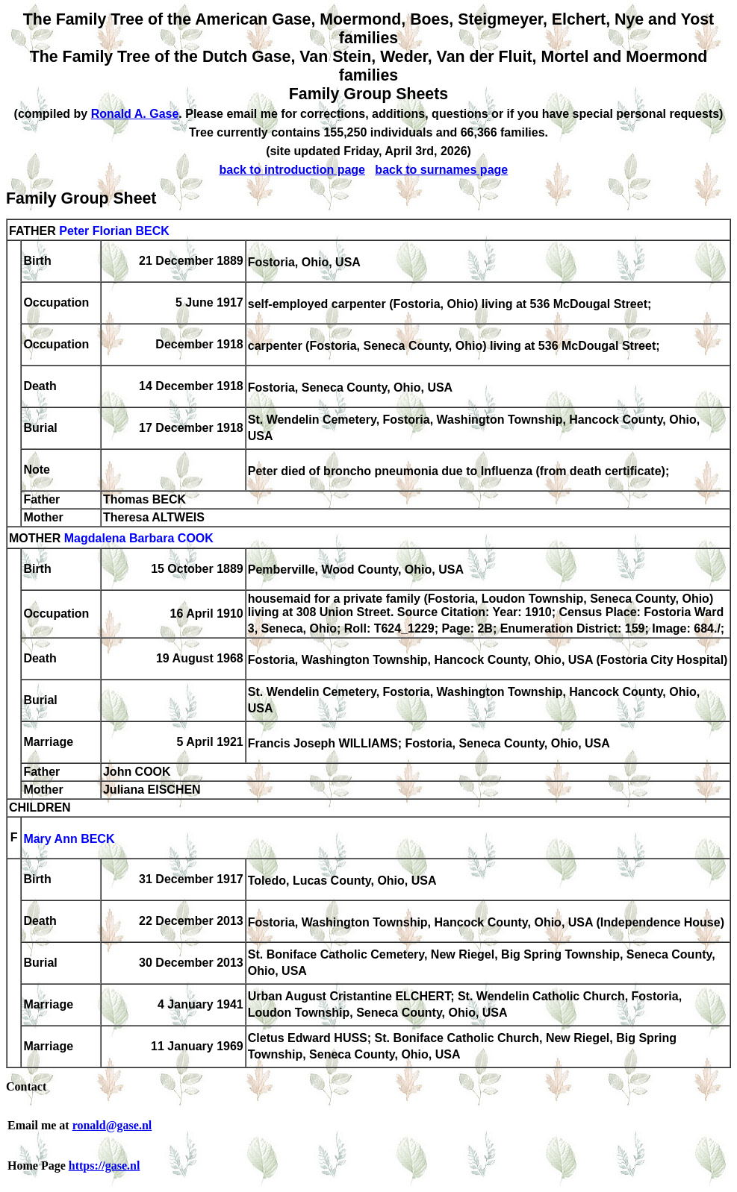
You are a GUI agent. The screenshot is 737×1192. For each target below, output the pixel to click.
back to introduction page (292, 169)
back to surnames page (441, 169)
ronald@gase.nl (112, 1125)
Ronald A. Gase (135, 113)
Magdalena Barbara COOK (139, 539)
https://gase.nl (104, 1165)
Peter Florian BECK (114, 231)
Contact (26, 1086)
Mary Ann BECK (68, 838)
